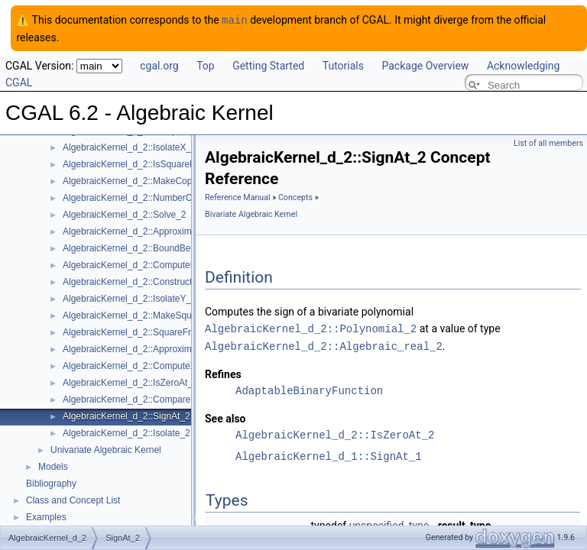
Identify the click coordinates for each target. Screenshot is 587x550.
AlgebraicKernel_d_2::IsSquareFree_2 (141, 163)
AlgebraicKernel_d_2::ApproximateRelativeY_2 (158, 348)
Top (205, 65)
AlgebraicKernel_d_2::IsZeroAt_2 (130, 382)
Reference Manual (238, 197)
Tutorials (343, 65)
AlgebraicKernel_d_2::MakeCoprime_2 (141, 180)
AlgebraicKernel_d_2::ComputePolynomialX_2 (157, 264)
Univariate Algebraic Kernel (105, 449)
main (235, 19)
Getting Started (268, 65)
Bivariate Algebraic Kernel (251, 213)
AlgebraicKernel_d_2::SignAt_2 (126, 415)
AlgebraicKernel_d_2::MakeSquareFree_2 (148, 314)
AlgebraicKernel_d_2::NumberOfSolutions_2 (153, 197)
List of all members (548, 142)
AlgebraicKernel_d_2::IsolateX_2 (129, 146)
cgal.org (159, 65)
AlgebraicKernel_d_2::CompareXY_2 (138, 398)
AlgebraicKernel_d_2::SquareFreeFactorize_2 (156, 331)
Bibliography (51, 482)
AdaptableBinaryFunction (309, 388)
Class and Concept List (73, 499)
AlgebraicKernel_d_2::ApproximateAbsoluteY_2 (160, 230)
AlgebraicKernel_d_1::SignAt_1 (328, 454)
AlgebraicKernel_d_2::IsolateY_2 (129, 298)
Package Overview (425, 65)
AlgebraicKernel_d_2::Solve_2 (124, 214)
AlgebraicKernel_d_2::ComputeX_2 (134, 365)
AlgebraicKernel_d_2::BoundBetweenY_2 (147, 247)
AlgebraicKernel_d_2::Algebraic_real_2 (324, 344)
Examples (46, 516)
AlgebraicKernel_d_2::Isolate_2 (126, 432)
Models (53, 466)
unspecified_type (389, 523)
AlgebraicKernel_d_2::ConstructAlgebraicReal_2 (161, 281)
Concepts (295, 197)
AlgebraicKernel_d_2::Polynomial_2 (311, 327)
